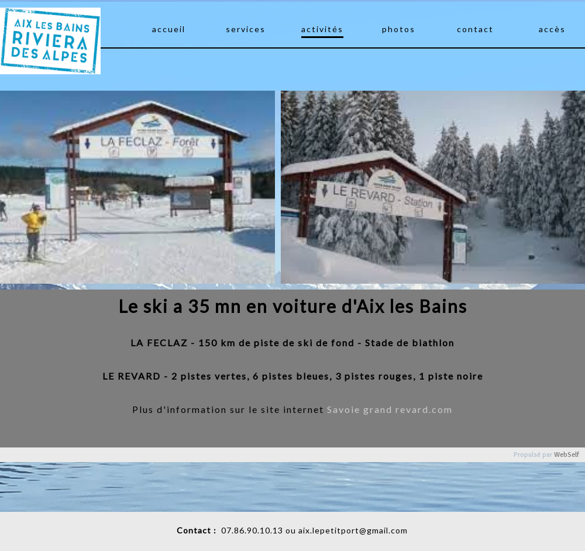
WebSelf (566, 454)
